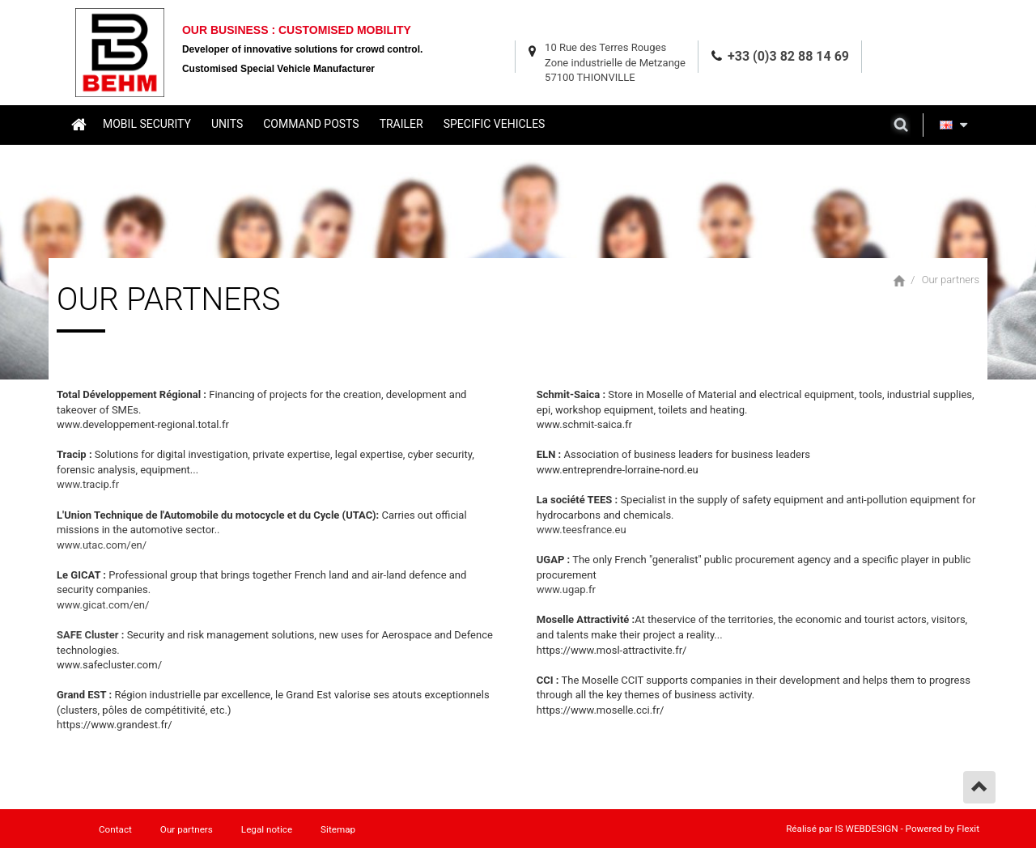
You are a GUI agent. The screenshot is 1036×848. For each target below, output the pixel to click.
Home (78, 124)
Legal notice (266, 829)
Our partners (950, 279)
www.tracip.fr (88, 484)
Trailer (401, 123)
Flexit (968, 828)
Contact (115, 829)
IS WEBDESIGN (866, 828)
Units (227, 123)
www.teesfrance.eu (581, 530)
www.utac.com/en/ (101, 545)
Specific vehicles (495, 123)
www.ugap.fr (566, 589)
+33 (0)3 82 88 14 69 (788, 56)
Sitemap (338, 829)
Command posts (311, 123)
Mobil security (147, 123)
